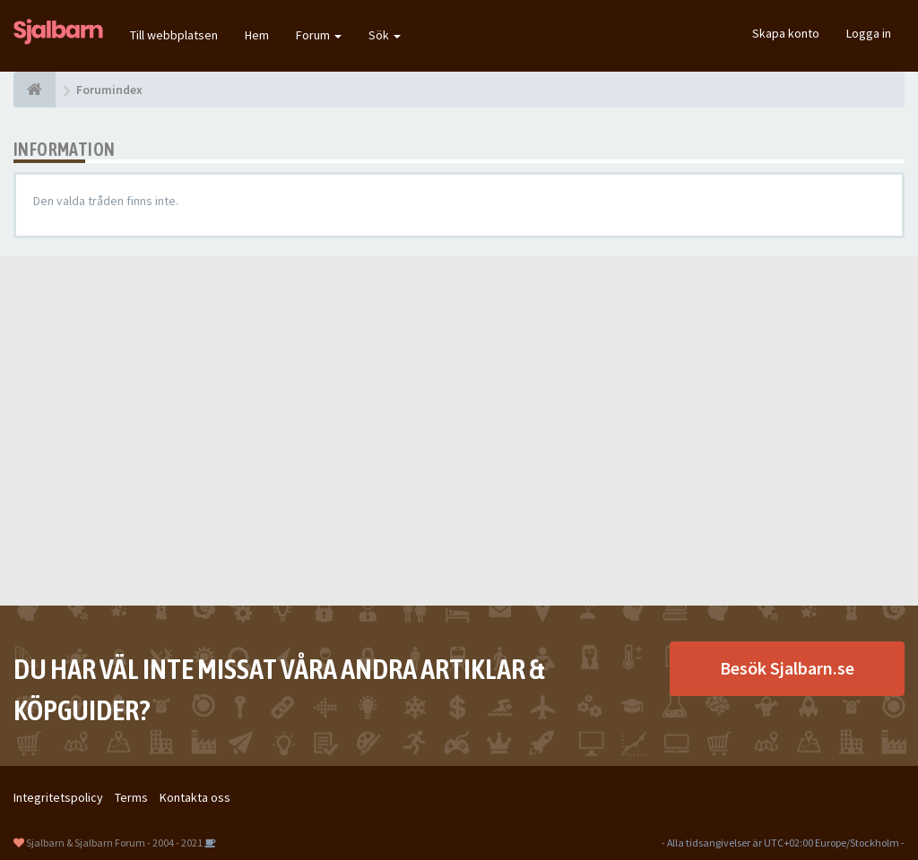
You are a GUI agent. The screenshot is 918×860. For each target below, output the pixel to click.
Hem (257, 35)
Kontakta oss (195, 797)
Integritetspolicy (58, 797)
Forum (319, 35)
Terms (131, 797)
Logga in (868, 33)
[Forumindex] (34, 90)
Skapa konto (785, 33)
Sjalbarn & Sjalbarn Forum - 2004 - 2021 (114, 842)
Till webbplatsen (174, 35)
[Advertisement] (459, 430)
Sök (384, 35)
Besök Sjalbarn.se (787, 668)
